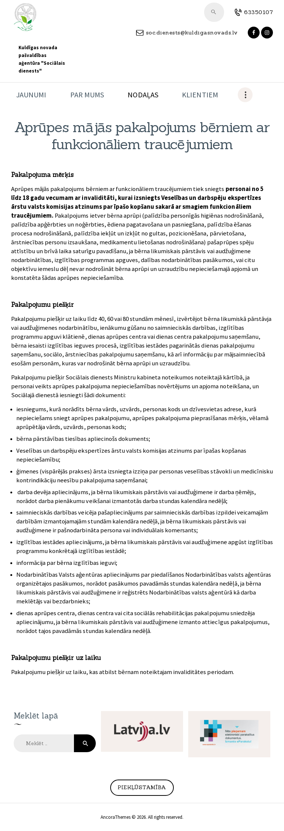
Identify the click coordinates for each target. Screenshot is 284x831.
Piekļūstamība (142, 787)
